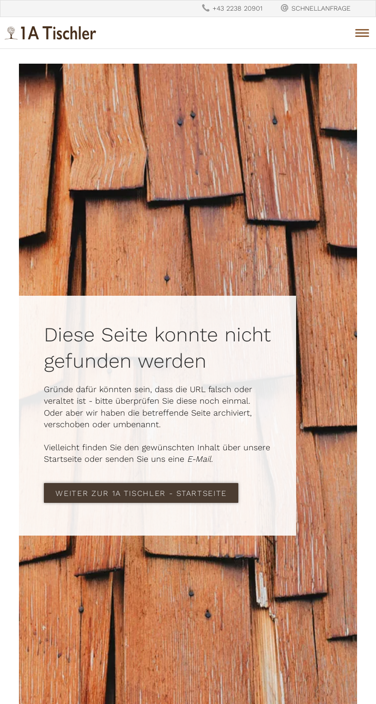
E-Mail (199, 459)
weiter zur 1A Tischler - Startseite (141, 493)
